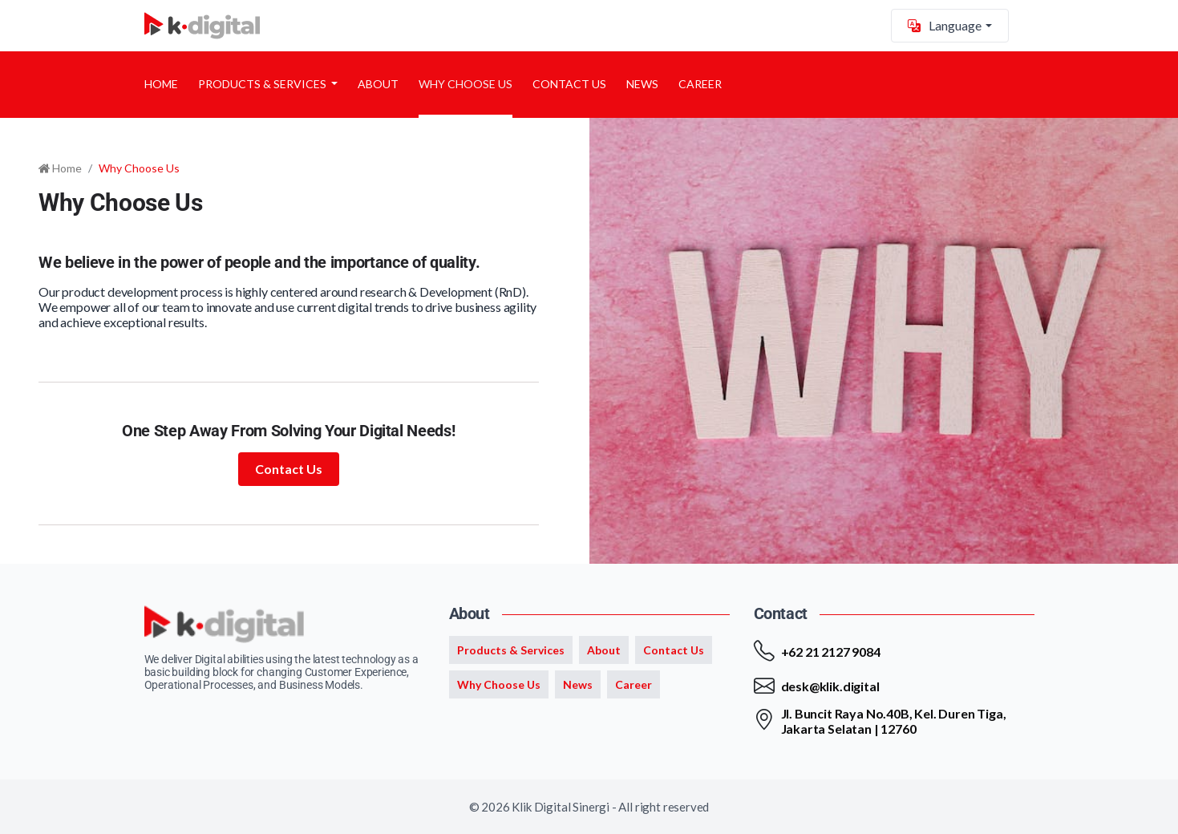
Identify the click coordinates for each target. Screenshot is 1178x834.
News (642, 84)
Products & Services (263, 84)
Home (161, 84)
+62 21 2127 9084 (830, 651)
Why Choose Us (465, 84)
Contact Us (569, 84)
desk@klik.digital (830, 686)
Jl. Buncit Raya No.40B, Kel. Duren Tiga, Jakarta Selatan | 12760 (893, 721)
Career (700, 84)
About (378, 84)
